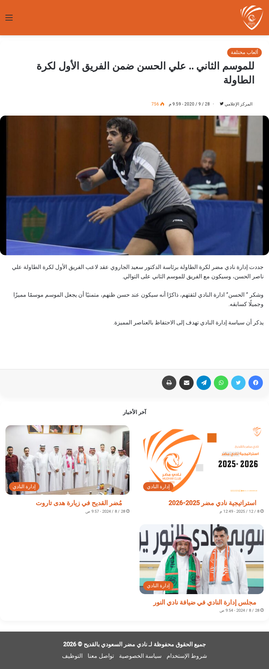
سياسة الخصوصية (140, 655)
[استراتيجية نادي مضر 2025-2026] (202, 460)
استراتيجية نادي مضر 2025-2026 (212, 503)
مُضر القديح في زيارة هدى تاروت (79, 503)
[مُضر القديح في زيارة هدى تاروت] (67, 460)
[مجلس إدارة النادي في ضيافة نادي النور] (202, 559)
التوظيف (72, 655)
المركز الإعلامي (238, 104)
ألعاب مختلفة (244, 52)
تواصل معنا (101, 655)
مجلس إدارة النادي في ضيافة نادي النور (204, 602)
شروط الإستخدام (187, 655)
